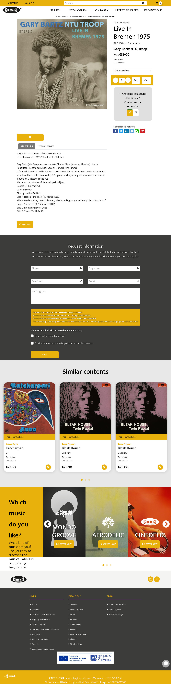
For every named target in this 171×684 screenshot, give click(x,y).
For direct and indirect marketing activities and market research (62, 343)
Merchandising (76, 644)
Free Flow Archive (78, 634)
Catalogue (74, 596)
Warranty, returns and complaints (45, 629)
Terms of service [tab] (45, 146)
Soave (72, 614)
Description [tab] (26, 146)
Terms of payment (39, 624)
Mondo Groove (76, 609)
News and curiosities (117, 604)
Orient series (75, 624)
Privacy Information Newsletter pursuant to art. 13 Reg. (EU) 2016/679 (64, 318)
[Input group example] (102, 3)
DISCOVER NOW (64, 544)
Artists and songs (116, 614)
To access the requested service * (48, 336)
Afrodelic (74, 619)
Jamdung (74, 629)
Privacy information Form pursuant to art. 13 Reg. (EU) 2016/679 (61, 315)
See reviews (36, 634)
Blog (29, 3)
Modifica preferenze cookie (43, 649)
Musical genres (115, 609)
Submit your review (40, 639)
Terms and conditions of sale (43, 614)
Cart (146, 80)
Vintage (73, 639)
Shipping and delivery (41, 619)
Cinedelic (13, 3)
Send (44, 354)
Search (10, 676)
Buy (136, 80)
